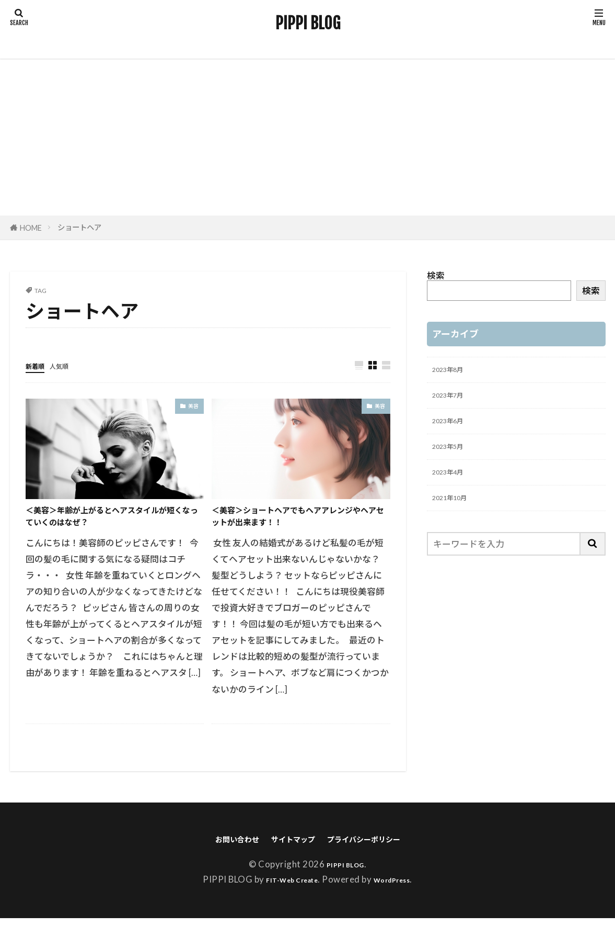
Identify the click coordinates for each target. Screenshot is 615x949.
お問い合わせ (216, 868)
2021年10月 (456, 518)
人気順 (70, 365)
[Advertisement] (307, 137)
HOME (31, 227)
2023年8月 (454, 371)
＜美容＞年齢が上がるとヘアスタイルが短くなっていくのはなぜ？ (112, 522)
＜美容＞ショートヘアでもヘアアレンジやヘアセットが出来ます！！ (298, 531)
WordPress (400, 910)
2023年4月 (454, 489)
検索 (436, 275)
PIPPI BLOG (307, 23)
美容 (192, 408)
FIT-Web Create (286, 910)
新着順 (39, 365)
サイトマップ (288, 868)
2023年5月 (454, 459)
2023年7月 (454, 401)
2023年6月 (454, 430)
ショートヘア (79, 227)
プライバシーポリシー (379, 868)
